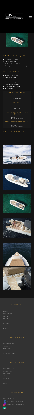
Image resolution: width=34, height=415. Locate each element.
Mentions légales (9, 398)
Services (6, 316)
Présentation (7, 313)
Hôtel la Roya (7, 376)
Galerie (5, 318)
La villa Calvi (7, 371)
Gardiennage (7, 348)
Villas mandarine (8, 381)
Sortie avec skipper (9, 353)
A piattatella (7, 378)
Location (6, 323)
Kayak (5, 383)
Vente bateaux (8, 346)
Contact (6, 328)
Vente (5, 321)
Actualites (6, 326)
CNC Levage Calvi (8, 368)
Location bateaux (9, 343)
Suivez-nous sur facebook (13, 401)
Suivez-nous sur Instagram (13, 404)
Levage (5, 351)
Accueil (5, 311)
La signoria (7, 373)
